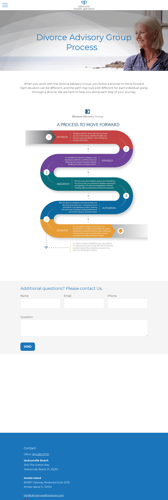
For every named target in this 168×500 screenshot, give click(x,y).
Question (26, 317)
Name (24, 296)
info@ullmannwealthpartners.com (44, 495)
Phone (112, 296)
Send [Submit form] (28, 346)
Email (67, 296)
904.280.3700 (40, 454)
